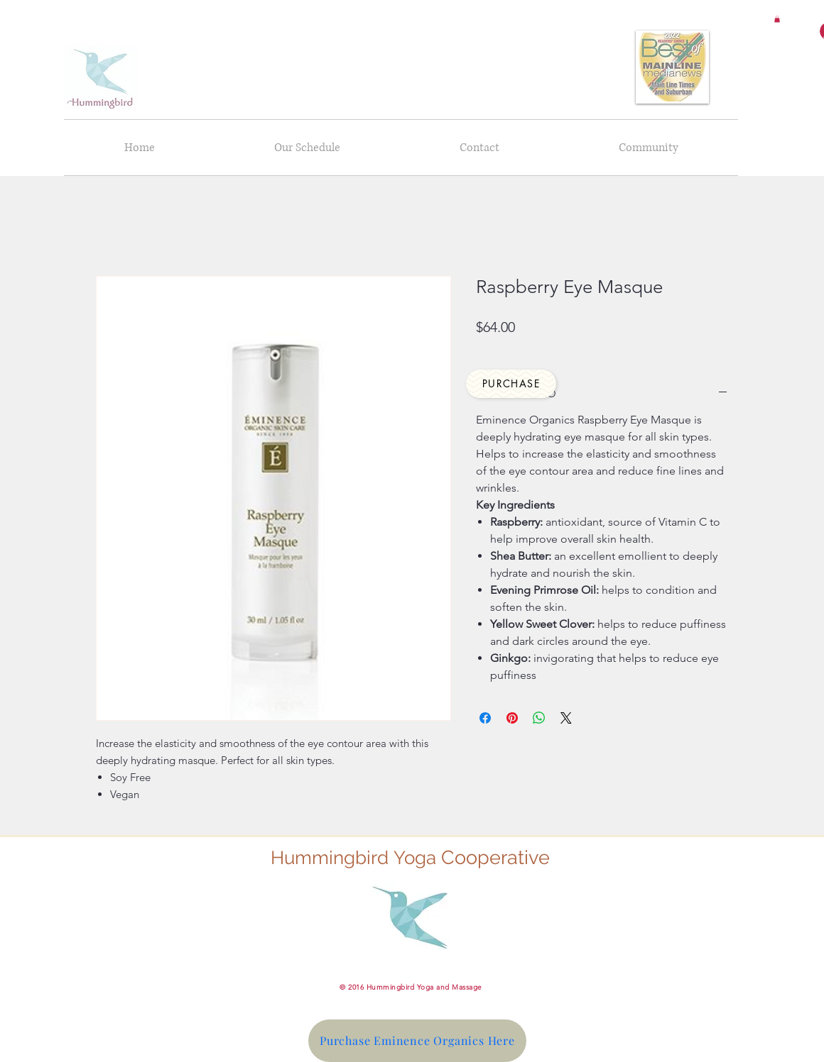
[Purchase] (511, 384)
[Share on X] (566, 717)
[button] (777, 19)
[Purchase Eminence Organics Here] (417, 1040)
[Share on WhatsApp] (539, 717)
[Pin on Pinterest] (512, 717)
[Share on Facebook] (485, 717)
